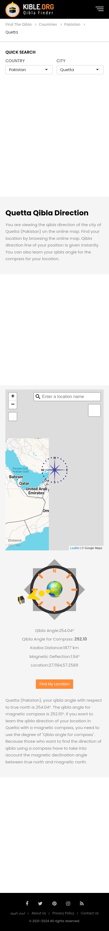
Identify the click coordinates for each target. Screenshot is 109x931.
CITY (61, 60)
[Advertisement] (54, 141)
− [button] (13, 405)
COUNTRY (15, 60)
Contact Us (89, 913)
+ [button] (13, 397)
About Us (39, 913)
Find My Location (54, 684)
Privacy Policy (63, 913)
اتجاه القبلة (17, 913)
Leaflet (74, 548)
